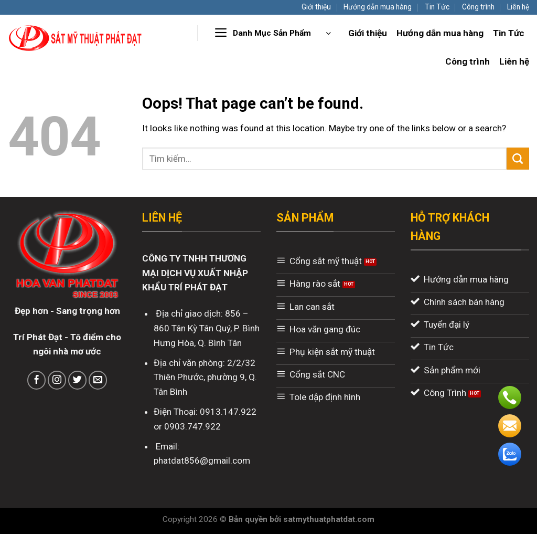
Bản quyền (249, 519)
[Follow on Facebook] (36, 380)
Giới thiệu (316, 7)
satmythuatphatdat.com (328, 519)
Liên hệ (518, 7)
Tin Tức (437, 7)
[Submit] (518, 159)
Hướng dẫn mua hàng (377, 7)
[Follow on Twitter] (77, 380)
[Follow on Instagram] (57, 380)
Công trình (478, 7)
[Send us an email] (98, 380)
